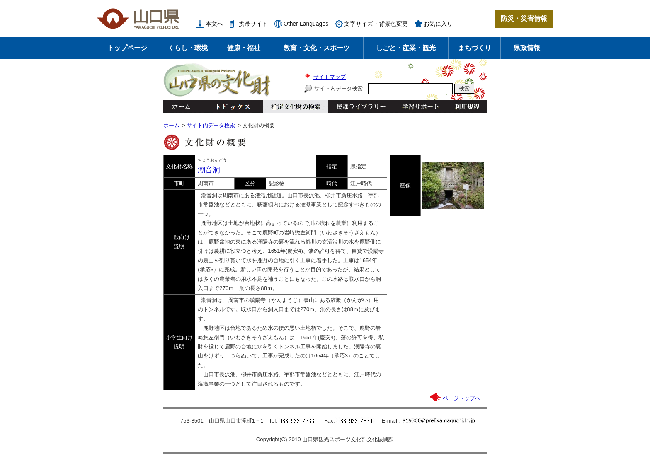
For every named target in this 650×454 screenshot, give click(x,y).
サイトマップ (329, 77)
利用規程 (467, 106)
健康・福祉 (243, 47)
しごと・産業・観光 (406, 47)
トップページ (127, 47)
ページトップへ (461, 398)
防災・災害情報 (524, 18)
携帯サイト (253, 23)
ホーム (180, 106)
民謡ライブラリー (360, 106)
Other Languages (306, 23)
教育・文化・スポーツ (317, 47)
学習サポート (420, 106)
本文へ (214, 23)
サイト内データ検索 (338, 88)
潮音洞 (209, 170)
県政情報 (527, 47)
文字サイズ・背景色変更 (376, 23)
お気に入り (438, 23)
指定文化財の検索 (295, 106)
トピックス (230, 106)
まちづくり (474, 47)
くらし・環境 (188, 47)
